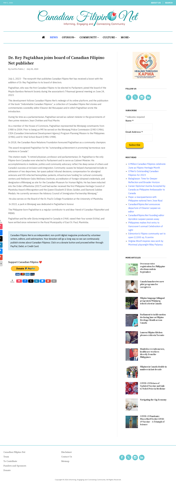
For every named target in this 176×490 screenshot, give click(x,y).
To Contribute (10, 461)
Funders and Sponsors (14, 465)
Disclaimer (66, 452)
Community (89, 37)
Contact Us (66, 456)
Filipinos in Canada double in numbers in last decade (153, 368)
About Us (156, 3)
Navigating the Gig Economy (153, 400)
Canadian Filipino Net (14, 452)
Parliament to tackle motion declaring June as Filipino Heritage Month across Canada (153, 318)
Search (169, 3)
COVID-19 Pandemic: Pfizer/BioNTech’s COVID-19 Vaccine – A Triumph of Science (152, 420)
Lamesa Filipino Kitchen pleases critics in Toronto (152, 334)
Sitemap (65, 461)
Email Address (134, 132)
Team (6, 456)
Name (130, 120)
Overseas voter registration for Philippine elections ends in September (152, 267)
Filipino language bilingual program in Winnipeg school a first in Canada (152, 301)
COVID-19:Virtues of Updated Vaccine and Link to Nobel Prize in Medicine (152, 386)
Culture (110, 37)
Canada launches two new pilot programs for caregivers (152, 284)
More (125, 37)
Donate (7, 470)
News (54, 37)
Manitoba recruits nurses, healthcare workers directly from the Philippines (152, 353)
